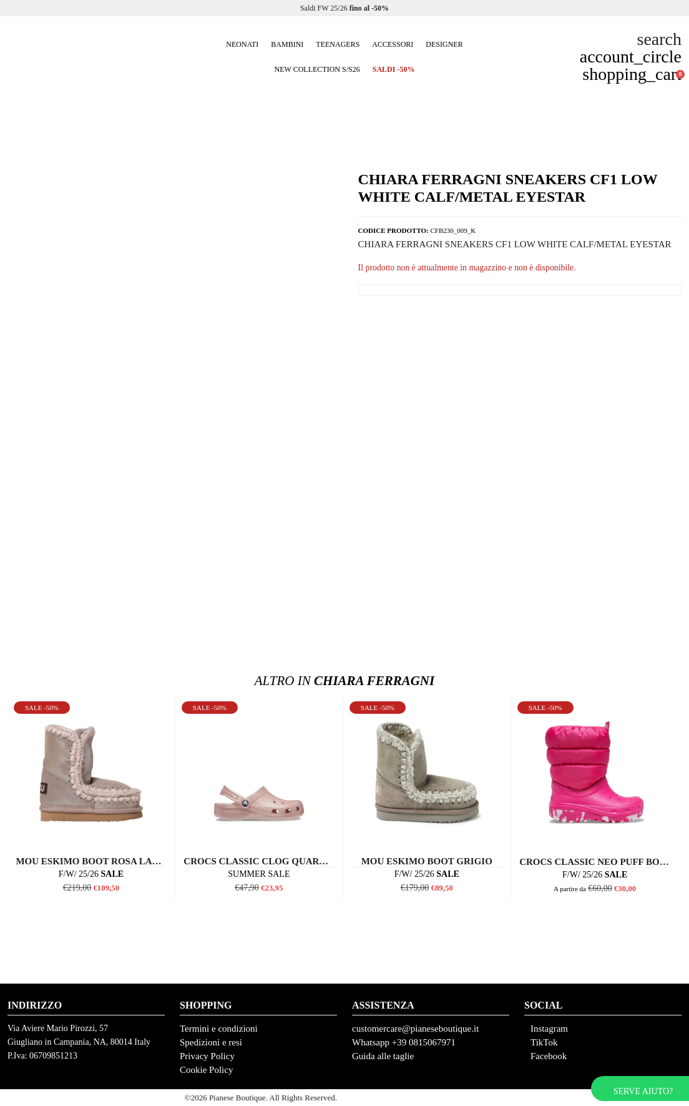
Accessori (392, 44)
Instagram (549, 1029)
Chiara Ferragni (344, 680)
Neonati (242, 44)
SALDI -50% (394, 69)
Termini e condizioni (219, 1029)
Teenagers (337, 44)
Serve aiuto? (643, 1091)
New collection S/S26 (317, 69)
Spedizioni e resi (211, 1042)
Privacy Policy (207, 1056)
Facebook (548, 1056)
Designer (444, 44)
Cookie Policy (206, 1070)
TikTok (543, 1042)
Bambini (287, 44)
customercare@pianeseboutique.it (415, 1029)
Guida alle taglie (383, 1056)
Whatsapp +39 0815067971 (404, 1042)
